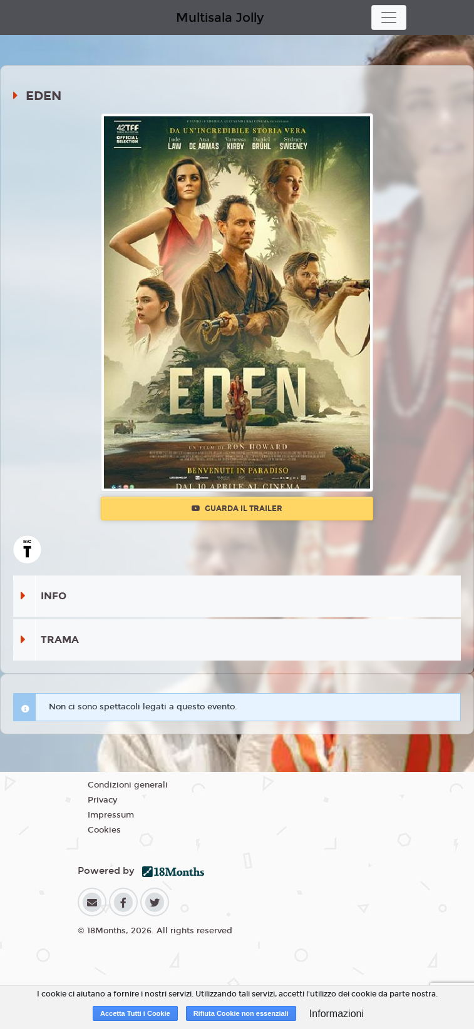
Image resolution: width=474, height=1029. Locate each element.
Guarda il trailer (237, 508)
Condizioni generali (128, 785)
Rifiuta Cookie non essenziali (241, 1013)
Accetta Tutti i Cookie (135, 1013)
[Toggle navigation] (388, 17)
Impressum (111, 815)
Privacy (102, 800)
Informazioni (336, 1013)
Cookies (104, 830)
